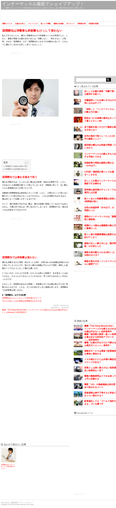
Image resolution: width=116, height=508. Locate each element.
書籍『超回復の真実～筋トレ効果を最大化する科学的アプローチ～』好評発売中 (100, 337)
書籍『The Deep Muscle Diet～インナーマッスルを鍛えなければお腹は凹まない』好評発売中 (100, 329)
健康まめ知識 (58, 23)
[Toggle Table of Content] (25, 163)
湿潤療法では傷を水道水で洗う (16, 166)
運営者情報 (14, 502)
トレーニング (33, 23)
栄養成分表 (81, 23)
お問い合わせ (5, 502)
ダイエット (70, 23)
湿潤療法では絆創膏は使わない (16, 169)
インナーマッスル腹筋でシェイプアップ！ (43, 3)
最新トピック (7, 23)
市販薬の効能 (94, 23)
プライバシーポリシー (26, 502)
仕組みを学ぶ (20, 23)
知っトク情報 (46, 23)
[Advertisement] (58, 15)
